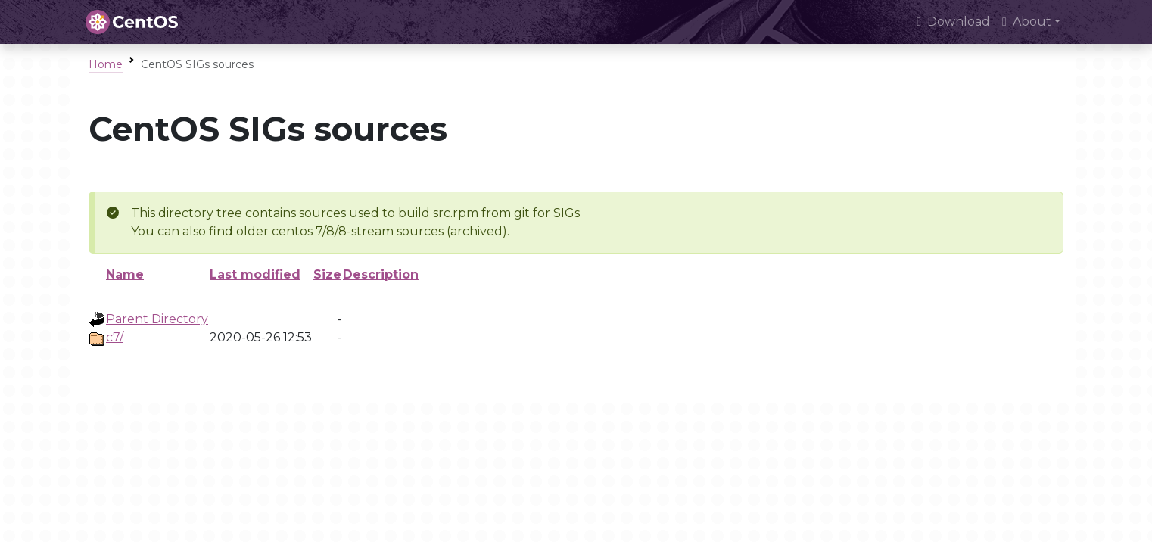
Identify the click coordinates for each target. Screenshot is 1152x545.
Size (327, 274)
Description (381, 274)
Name (125, 274)
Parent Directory (157, 319)
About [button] (1026, 21)
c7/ (114, 337)
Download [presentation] (953, 21)
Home (106, 64)
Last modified (255, 274)
